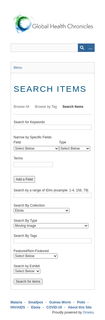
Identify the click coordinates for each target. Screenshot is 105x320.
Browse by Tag (46, 107)
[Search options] (90, 48)
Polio (81, 302)
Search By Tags (25, 236)
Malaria (16, 302)
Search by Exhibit (27, 266)
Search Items (72, 107)
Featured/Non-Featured (31, 251)
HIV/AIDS (18, 307)
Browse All (21, 107)
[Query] (53, 48)
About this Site (80, 307)
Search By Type (26, 221)
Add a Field (24, 179)
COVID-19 (54, 307)
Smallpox (35, 302)
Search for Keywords (29, 122)
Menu (18, 68)
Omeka (88, 312)
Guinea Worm (60, 302)
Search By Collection (29, 205)
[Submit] (82, 48)
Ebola (35, 307)
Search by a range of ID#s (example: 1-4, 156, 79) (51, 190)
